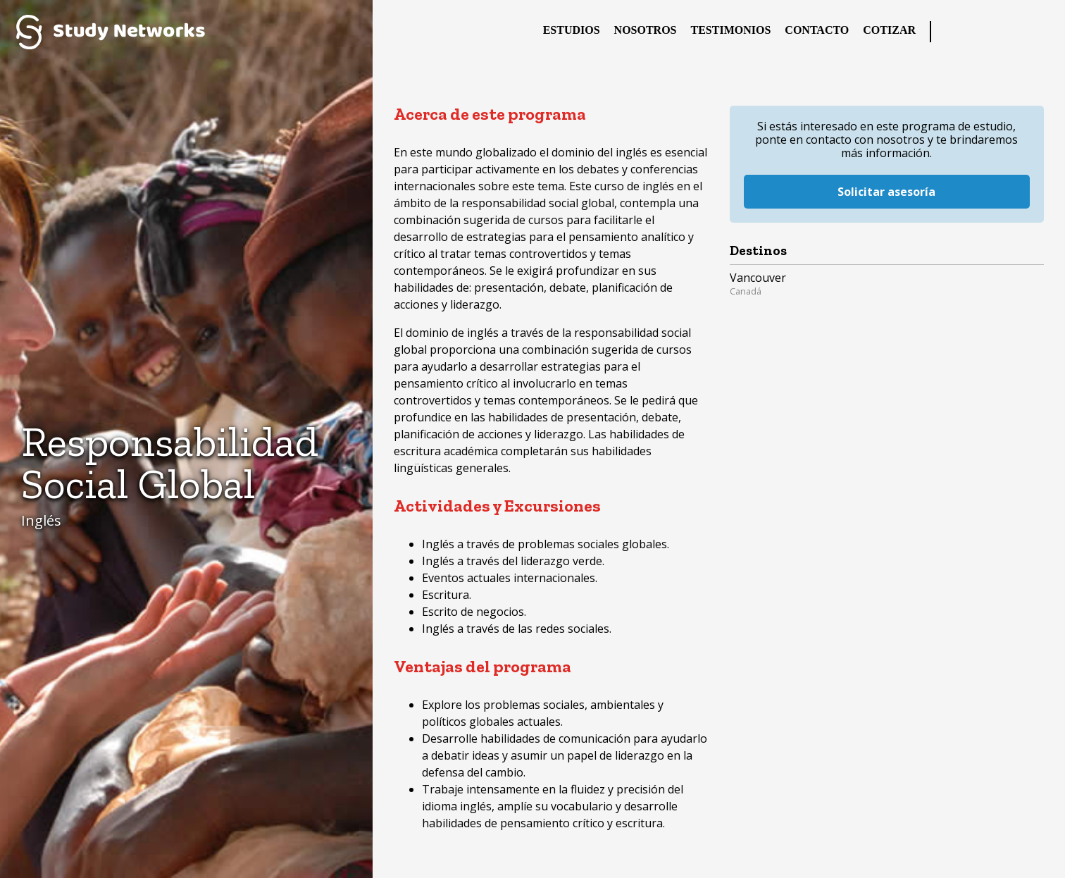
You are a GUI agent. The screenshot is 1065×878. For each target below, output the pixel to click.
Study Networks (110, 31)
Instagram (1012, 31)
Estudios (571, 30)
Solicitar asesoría (886, 179)
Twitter (984, 31)
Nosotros (645, 30)
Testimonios (731, 30)
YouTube (1040, 31)
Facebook (955, 31)
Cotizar (889, 30)
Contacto (817, 30)
